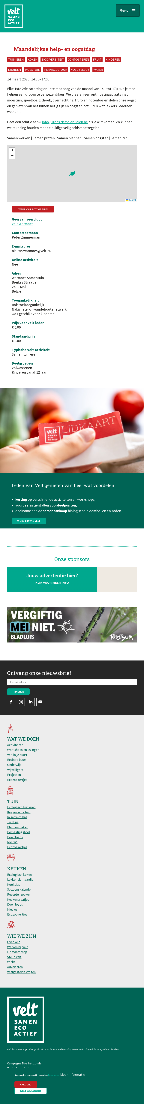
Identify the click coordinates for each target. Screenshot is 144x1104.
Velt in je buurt (17, 755)
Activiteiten (15, 745)
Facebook (11, 702)
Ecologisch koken (19, 874)
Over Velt (13, 942)
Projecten (14, 774)
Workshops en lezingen (23, 750)
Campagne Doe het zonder (25, 1063)
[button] (72, 173)
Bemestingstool (18, 832)
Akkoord (26, 1084)
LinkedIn (30, 702)
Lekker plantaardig (20, 879)
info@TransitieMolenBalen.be (65, 122)
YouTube (40, 702)
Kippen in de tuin (18, 812)
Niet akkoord (30, 1090)
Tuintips (12, 822)
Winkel (11, 962)
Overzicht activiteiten (33, 209)
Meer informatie (72, 1074)
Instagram (21, 702)
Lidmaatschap (17, 952)
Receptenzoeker (18, 894)
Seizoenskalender (19, 889)
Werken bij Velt (17, 947)
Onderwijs (14, 765)
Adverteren (15, 967)
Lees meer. (53, 1075)
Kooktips (13, 884)
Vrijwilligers (15, 770)
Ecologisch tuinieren (21, 807)
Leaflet (131, 200)
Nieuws (12, 842)
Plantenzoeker (17, 827)
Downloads (15, 837)
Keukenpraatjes (18, 899)
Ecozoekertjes (17, 780)
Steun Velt (14, 957)
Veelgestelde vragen (21, 972)
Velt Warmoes (22, 223)
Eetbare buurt (16, 759)
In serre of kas (17, 817)
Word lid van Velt (28, 535)
